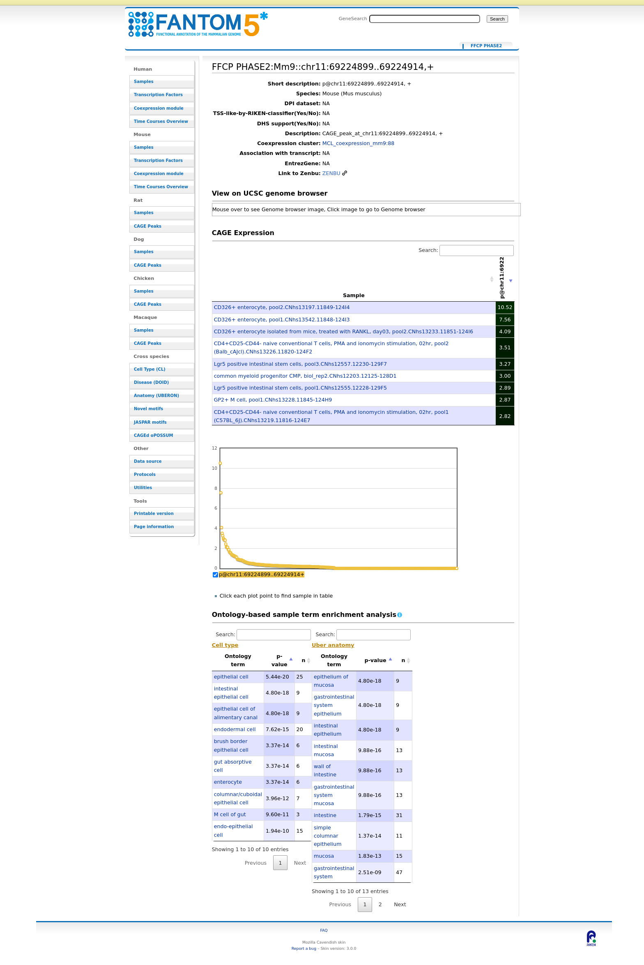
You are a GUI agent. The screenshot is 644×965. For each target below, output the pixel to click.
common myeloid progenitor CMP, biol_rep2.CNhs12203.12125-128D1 (305, 376)
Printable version (154, 513)
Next (300, 863)
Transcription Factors (158, 94)
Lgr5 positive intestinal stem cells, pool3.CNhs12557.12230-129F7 (300, 364)
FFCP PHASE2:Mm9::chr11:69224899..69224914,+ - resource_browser (193, 19)
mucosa (324, 856)
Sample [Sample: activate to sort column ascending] (354, 295)
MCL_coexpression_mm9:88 (358, 143)
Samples (144, 81)
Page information (154, 526)
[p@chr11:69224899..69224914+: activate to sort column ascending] (505, 279)
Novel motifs (148, 408)
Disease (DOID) (151, 382)
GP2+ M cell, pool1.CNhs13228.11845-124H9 (273, 400)
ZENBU (331, 173)
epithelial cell (231, 677)
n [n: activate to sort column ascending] (304, 660)
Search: (466, 250)
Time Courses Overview (161, 121)
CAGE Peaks (147, 226)
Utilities (143, 487)
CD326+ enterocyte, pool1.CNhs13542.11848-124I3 (282, 319)
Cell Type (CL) (150, 369)
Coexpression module (159, 108)
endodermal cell (235, 729)
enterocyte (228, 782)
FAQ (324, 930)
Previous (256, 863)
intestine (325, 815)
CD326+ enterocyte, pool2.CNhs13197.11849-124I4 (282, 307)
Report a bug (304, 948)
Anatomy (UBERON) (156, 395)
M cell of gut (230, 814)
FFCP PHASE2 (486, 46)
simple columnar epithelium (328, 835)
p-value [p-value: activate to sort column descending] (279, 660)
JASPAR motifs (150, 422)
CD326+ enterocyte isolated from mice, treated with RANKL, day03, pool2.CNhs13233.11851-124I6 (343, 331)
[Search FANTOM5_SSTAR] (424, 19)
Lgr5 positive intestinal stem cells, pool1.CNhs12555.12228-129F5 (300, 388)
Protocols (145, 474)
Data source (148, 461)
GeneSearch (353, 18)
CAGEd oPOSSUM (153, 435)
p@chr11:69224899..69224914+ (262, 574)
